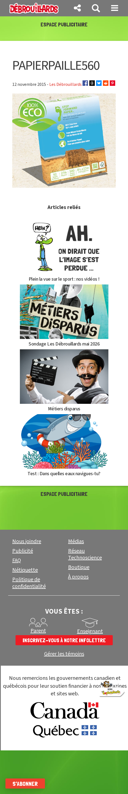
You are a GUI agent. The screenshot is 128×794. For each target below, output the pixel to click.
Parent (38, 631)
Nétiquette (25, 570)
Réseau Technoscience (85, 554)
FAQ (16, 560)
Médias (76, 541)
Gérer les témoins (64, 654)
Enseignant (90, 631)
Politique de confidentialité (29, 583)
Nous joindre (26, 541)
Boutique (78, 567)
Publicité (22, 551)
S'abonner (25, 783)
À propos (78, 577)
